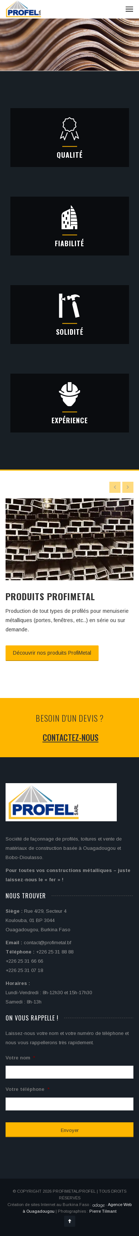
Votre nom (20, 1057)
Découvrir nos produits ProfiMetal (52, 653)
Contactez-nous (71, 737)
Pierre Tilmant (102, 1211)
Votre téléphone (28, 1089)
